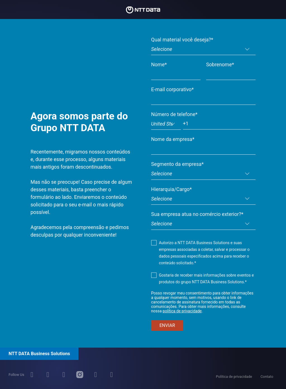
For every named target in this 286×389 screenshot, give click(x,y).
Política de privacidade (234, 376)
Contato (267, 376)
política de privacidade (182, 311)
